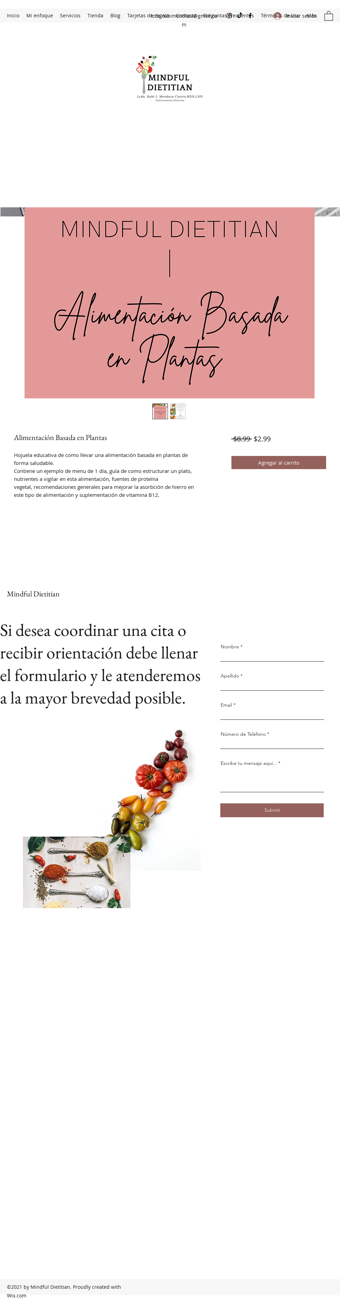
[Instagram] (229, 15)
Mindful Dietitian (33, 594)
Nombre (230, 646)
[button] (328, 15)
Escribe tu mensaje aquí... (249, 763)
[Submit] (272, 810)
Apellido (230, 675)
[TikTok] (239, 15)
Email (226, 704)
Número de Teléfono (243, 734)
